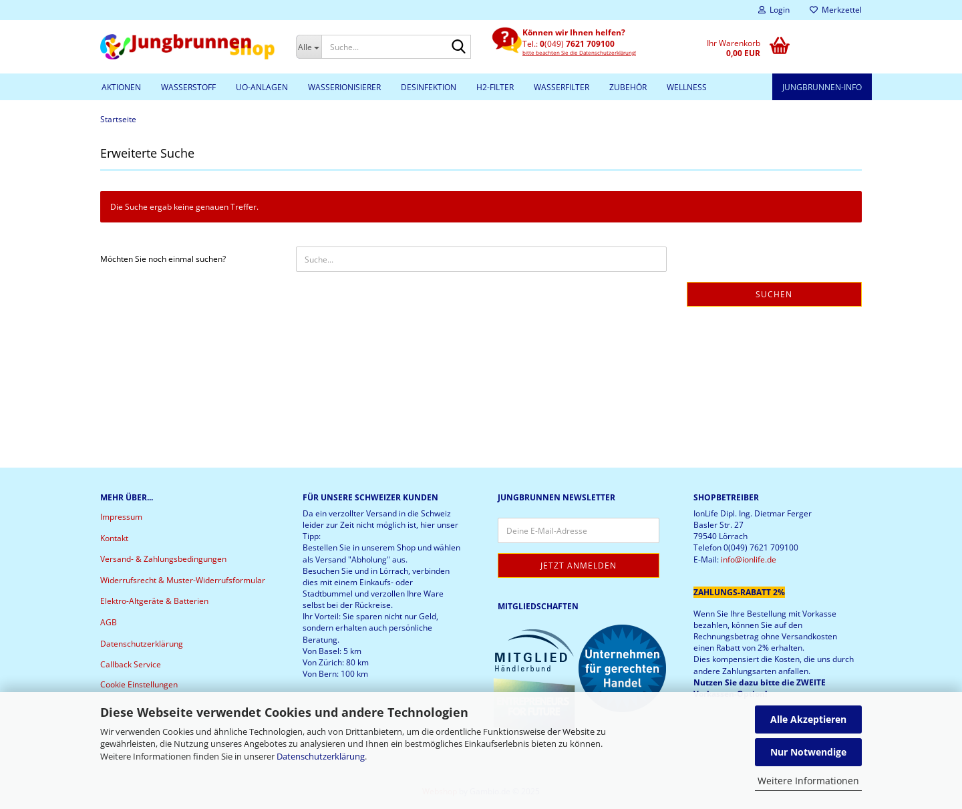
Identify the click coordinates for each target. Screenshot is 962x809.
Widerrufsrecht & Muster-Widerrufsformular (182, 580)
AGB (108, 622)
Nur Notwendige (808, 752)
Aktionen (121, 87)
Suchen (774, 294)
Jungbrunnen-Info (822, 87)
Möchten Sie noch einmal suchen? (163, 259)
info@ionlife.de (748, 559)
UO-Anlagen (262, 87)
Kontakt (114, 538)
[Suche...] (309, 47)
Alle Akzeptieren (808, 719)
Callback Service (130, 664)
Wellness (687, 87)
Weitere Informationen (808, 780)
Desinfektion (428, 87)
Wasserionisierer (344, 87)
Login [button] (774, 9)
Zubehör (628, 87)
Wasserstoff (188, 87)
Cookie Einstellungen (139, 684)
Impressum (121, 516)
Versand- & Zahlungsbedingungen (163, 558)
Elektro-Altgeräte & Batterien (154, 601)
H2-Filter (495, 87)
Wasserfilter (561, 87)
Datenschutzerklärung (321, 756)
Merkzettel (836, 9)
